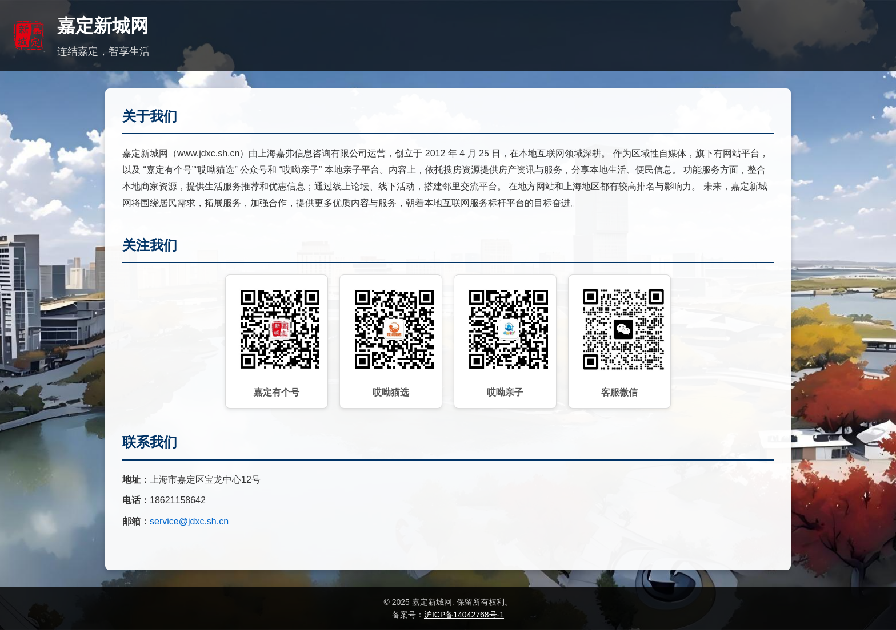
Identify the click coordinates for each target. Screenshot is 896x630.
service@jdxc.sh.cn (189, 521)
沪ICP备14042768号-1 (464, 614)
